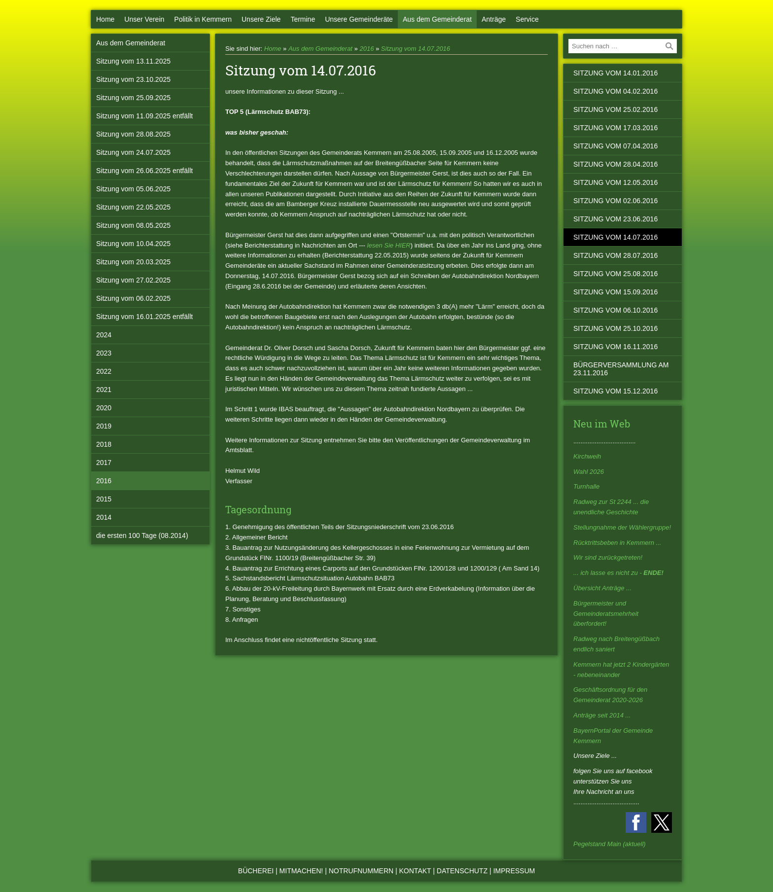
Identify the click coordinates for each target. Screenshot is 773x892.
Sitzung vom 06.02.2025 (133, 298)
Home (105, 19)
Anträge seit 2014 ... (602, 715)
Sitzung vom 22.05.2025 (133, 207)
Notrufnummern (361, 871)
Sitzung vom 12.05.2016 (615, 182)
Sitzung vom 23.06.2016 (615, 219)
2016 (103, 481)
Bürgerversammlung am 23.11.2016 (620, 369)
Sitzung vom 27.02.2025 (133, 280)
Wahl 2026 (588, 471)
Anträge (494, 19)
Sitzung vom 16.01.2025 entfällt (144, 317)
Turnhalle (586, 486)
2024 (103, 335)
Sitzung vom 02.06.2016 (615, 201)
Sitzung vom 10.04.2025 (133, 244)
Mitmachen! (301, 871)
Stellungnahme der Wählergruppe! (622, 527)
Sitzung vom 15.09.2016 (615, 292)
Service (527, 19)
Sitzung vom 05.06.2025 (133, 189)
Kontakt (415, 871)
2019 (103, 426)
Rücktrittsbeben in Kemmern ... (617, 542)
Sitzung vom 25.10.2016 (615, 328)
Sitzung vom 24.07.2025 (133, 152)
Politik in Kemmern (203, 19)
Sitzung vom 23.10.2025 (133, 79)
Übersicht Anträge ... (602, 588)
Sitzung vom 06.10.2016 (615, 310)
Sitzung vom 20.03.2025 (133, 262)
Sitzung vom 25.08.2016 (615, 274)
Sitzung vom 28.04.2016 (615, 164)
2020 (103, 408)
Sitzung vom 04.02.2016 (615, 91)
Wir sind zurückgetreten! (607, 557)
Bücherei (256, 871)
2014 (103, 517)
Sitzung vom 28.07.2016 (615, 255)
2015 (103, 499)
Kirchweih (587, 456)
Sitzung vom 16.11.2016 (615, 347)
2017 (103, 462)
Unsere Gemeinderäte (359, 19)
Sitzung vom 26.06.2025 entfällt (144, 171)
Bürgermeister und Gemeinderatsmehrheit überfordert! (605, 614)
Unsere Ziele (261, 19)
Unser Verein (144, 19)
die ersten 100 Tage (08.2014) (142, 535)
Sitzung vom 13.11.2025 (133, 61)
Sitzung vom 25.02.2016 (615, 109)
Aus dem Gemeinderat (437, 19)
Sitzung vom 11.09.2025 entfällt (144, 116)
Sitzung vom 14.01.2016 (615, 73)
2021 (103, 389)
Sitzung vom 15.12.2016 (615, 391)
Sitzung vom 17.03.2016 (615, 128)
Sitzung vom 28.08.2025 (133, 134)
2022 (103, 371)
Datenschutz (462, 871)
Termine (302, 19)
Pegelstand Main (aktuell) (609, 844)
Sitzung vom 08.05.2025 (133, 225)
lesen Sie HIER (389, 245)
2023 (103, 353)
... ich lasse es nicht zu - (618, 572)
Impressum (514, 871)
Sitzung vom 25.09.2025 (133, 98)
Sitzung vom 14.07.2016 (415, 48)
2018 (103, 444)
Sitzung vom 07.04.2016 (615, 146)
